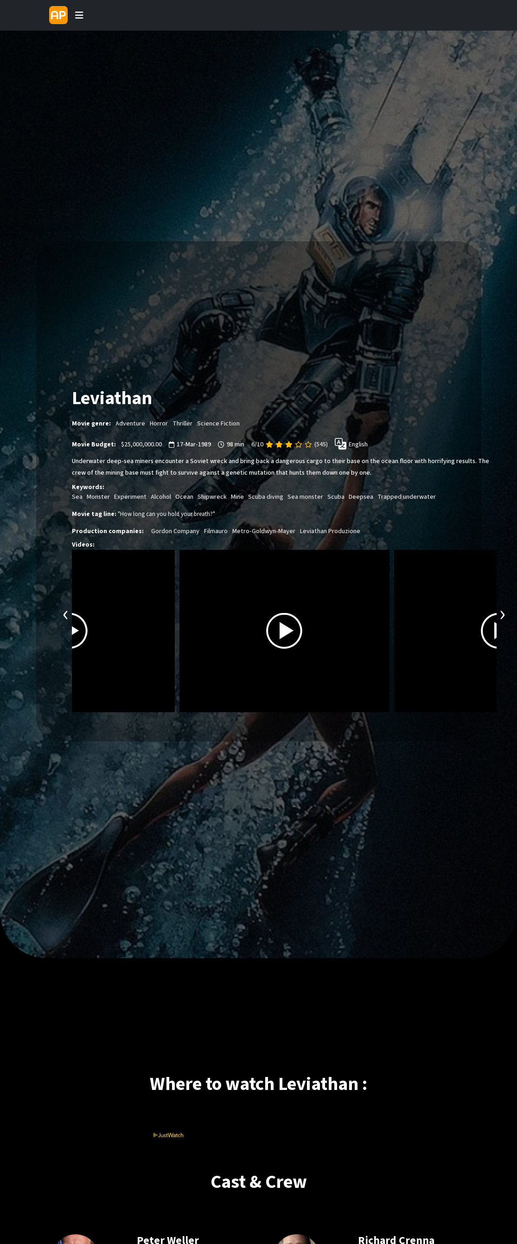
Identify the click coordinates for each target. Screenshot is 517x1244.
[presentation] (66, 613)
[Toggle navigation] (79, 15)
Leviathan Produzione (330, 531)
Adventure (130, 423)
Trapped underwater (407, 497)
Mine (237, 497)
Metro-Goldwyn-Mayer (263, 531)
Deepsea (361, 497)
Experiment (130, 497)
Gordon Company (175, 531)
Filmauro (216, 531)
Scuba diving (265, 497)
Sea (77, 497)
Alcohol (161, 497)
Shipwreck (212, 497)
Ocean (184, 497)
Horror (159, 423)
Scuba (336, 497)
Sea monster (305, 497)
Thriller (182, 423)
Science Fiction (218, 423)
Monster (98, 497)
